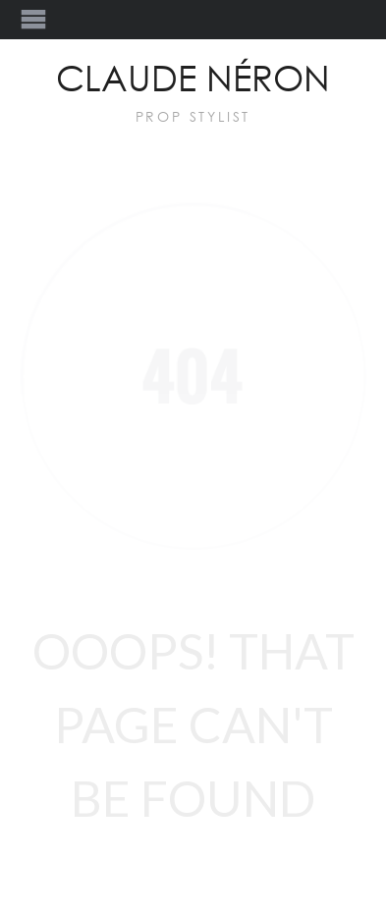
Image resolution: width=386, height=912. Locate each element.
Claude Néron (193, 80)
